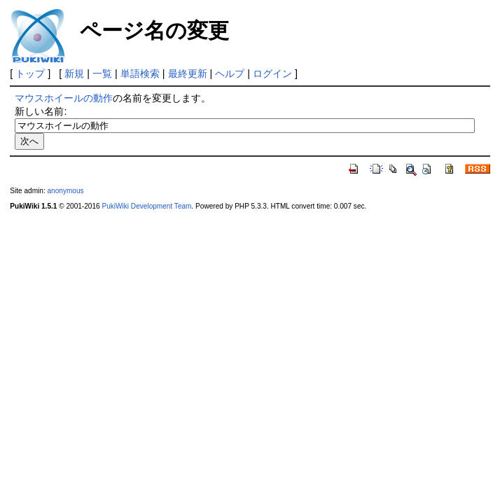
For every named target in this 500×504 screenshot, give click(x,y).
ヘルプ (229, 73)
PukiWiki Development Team (146, 206)
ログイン (272, 73)
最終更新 (187, 73)
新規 (74, 73)
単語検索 (140, 73)
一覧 (102, 73)
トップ (30, 73)
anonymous (65, 191)
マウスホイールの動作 (64, 98)
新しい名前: (41, 111)
